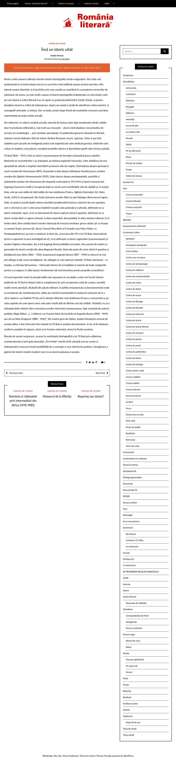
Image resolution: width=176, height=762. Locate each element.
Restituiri (127, 697)
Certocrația (131, 88)
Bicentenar (131, 534)
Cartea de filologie (134, 301)
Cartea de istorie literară (137, 326)
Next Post (100, 373)
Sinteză (126, 709)
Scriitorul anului (130, 703)
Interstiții (130, 119)
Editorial (130, 113)
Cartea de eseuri (133, 295)
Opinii (128, 144)
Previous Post (16, 373)
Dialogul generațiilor (132, 477)
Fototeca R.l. (129, 559)
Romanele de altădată (136, 603)
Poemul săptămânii (135, 659)
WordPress (129, 755)
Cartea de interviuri (135, 314)
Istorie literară (129, 596)
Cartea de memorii (134, 333)
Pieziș (128, 157)
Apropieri (130, 238)
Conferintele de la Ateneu (135, 458)
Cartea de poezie (134, 339)
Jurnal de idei (132, 125)
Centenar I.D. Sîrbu (134, 540)
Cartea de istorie (57, 43)
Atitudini (127, 219)
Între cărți (130, 420)
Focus (128, 408)
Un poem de (131, 666)
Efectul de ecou (133, 640)
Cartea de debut (133, 289)
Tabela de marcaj (134, 175)
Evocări (126, 552)
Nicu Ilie (57, 755)
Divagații (130, 106)
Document (128, 483)
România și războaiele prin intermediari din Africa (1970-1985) (23, 400)
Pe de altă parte (133, 150)
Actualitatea (128, 81)
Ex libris (129, 402)
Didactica (130, 100)
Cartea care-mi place (135, 257)
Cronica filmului (133, 201)
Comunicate (128, 452)
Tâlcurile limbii (129, 728)
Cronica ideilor (132, 383)
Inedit (125, 578)
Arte (125, 188)
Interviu (126, 584)
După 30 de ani (133, 722)
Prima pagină (13, 3)
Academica (128, 75)
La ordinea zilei (133, 132)
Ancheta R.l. (128, 182)
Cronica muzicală (134, 207)
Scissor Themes (96, 755)
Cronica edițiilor (133, 377)
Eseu (125, 508)
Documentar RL (130, 490)
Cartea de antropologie (136, 263)
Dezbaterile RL (129, 471)
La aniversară (132, 546)
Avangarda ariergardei (136, 245)
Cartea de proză (133, 345)
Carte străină (132, 251)
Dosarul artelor (130, 502)
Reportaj (127, 691)
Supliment (127, 716)
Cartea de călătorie (135, 270)
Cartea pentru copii (135, 370)
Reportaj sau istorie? (91, 396)
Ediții (107, 3)
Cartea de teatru (133, 358)
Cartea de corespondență (138, 276)
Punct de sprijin (133, 427)
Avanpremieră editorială (134, 226)
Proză (125, 678)
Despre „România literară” (36, 3)
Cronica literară (133, 389)
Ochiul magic (129, 634)
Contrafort (131, 94)
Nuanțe (129, 138)
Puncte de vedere (134, 163)
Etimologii (127, 515)
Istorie (126, 590)
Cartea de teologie (134, 364)
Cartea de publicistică (136, 351)
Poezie (126, 653)
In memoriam (129, 565)
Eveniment (128, 527)
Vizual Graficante (70, 755)
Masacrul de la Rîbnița (57, 396)
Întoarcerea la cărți (134, 414)
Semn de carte (132, 446)
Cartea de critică (133, 282)
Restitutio (130, 433)
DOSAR (126, 496)
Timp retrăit (128, 735)
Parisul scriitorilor (134, 628)
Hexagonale (131, 622)
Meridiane (128, 609)
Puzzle (129, 169)
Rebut (128, 647)
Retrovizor (130, 439)
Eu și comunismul (131, 521)
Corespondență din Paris (137, 615)
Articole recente (91, 3)
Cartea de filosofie (134, 307)
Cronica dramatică (134, 194)
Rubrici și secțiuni (66, 3)
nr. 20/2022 (64, 59)
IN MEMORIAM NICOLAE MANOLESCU (141, 571)
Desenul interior (133, 395)
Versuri (129, 672)
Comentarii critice (131, 232)
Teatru (129, 213)
